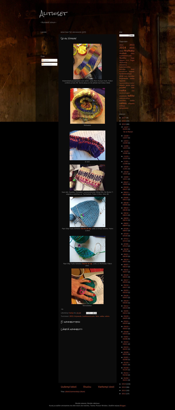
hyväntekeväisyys (125, 73)
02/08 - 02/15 (126, 353)
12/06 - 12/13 (126, 147)
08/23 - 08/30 (126, 209)
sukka (102, 316)
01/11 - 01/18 (126, 374)
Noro (97, 316)
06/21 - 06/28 (126, 255)
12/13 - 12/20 (126, 142)
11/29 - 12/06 (126, 152)
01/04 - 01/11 (126, 379)
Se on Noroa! (128, 132)
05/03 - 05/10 (126, 291)
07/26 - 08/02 (126, 229)
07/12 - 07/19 (126, 240)
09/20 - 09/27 (126, 188)
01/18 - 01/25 (126, 368)
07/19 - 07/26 (126, 234)
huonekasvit (123, 71)
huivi (132, 69)
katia (125, 76)
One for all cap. (86, 229)
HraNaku (129, 50)
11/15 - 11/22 (126, 157)
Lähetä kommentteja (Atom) (75, 391)
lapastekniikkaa (124, 83)
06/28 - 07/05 (126, 250)
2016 (121, 51)
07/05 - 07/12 (126, 245)
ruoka (122, 90)
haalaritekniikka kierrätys (124, 68)
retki (132, 87)
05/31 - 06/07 (126, 270)
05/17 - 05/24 (126, 281)
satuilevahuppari (124, 93)
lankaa (132, 78)
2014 (122, 47)
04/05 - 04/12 (126, 312)
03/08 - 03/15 (126, 332)
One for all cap (87, 264)
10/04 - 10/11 (126, 178)
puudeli (122, 87)
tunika (132, 100)
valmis (107, 316)
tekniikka (122, 100)
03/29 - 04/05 (126, 317)
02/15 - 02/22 (126, 348)
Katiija (71, 313)
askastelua (123, 65)
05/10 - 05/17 (126, 286)
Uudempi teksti (68, 386)
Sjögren (121, 60)
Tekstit (45, 60)
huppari (131, 71)
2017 (124, 117)
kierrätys (131, 76)
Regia (132, 58)
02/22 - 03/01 (126, 343)
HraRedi (122, 53)
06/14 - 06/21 (126, 260)
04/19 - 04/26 (126, 302)
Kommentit (47, 64)
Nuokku (122, 57)
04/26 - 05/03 (126, 296)
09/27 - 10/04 (126, 183)
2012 (121, 45)
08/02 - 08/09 (126, 224)
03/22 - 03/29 (126, 322)
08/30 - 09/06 (126, 203)
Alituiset (53, 13)
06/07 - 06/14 (126, 265)
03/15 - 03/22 (126, 327)
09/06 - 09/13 (126, 198)
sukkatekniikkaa (124, 98)
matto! (132, 83)
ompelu (122, 85)
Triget (132, 60)
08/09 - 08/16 (126, 219)
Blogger (123, 405)
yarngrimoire (123, 108)
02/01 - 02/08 (126, 358)
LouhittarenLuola (88, 316)
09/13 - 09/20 (126, 193)
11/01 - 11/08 (126, 162)
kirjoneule (77, 316)
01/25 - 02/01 (126, 363)
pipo (132, 85)
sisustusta (123, 96)
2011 (124, 393)
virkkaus (122, 106)
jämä (121, 76)
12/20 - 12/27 (126, 137)
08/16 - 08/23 (126, 214)
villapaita (131, 103)
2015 (71, 316)
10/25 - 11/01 (126, 167)
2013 (131, 44)
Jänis (132, 53)
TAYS (127, 60)
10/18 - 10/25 (126, 173)
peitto (128, 85)
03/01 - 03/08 (126, 338)
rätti (133, 91)
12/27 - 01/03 (126, 128)
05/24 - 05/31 (126, 276)
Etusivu (87, 386)
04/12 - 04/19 (126, 307)
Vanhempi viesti (106, 386)
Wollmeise (123, 62)
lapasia (122, 80)
